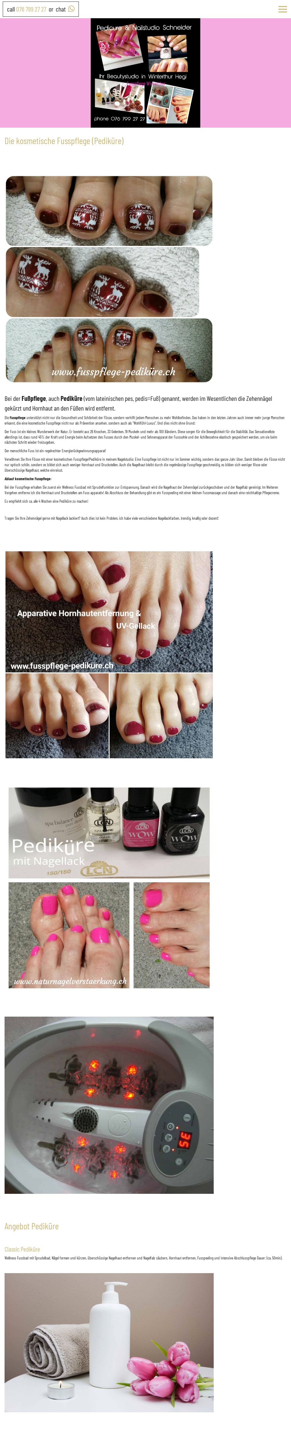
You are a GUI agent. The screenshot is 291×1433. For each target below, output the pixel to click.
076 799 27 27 (31, 9)
